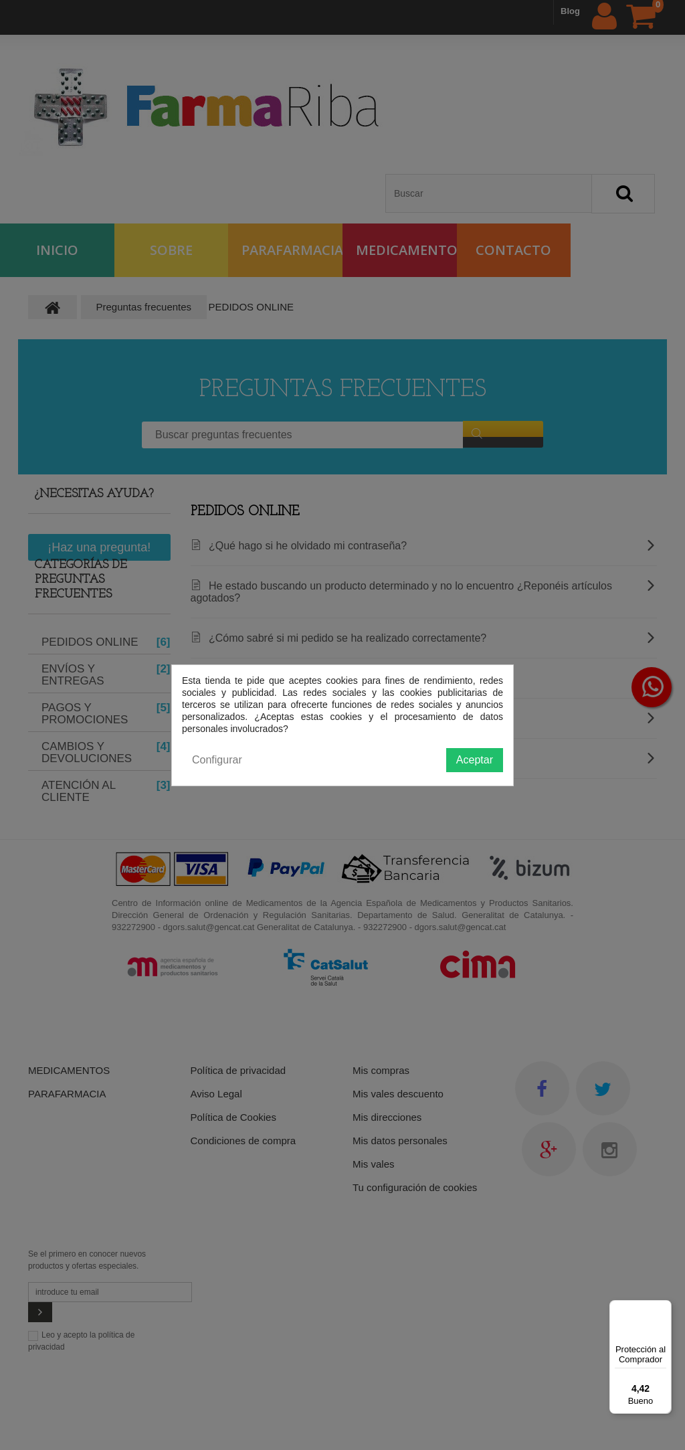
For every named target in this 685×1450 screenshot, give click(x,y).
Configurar (217, 759)
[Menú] (664, 1308)
